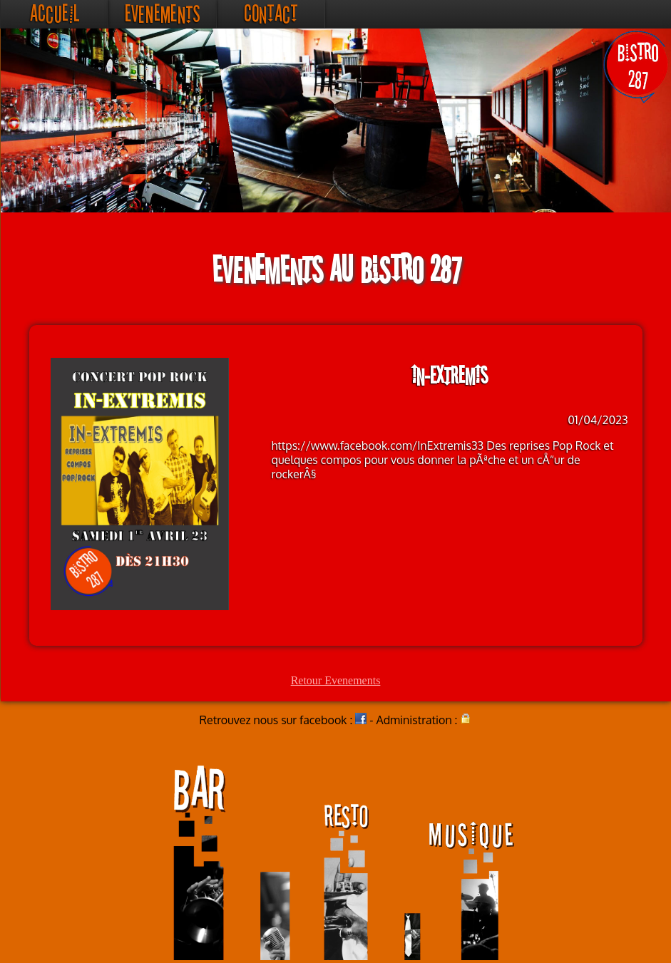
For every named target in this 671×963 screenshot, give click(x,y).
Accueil (54, 14)
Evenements (162, 14)
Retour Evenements (336, 680)
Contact (271, 14)
